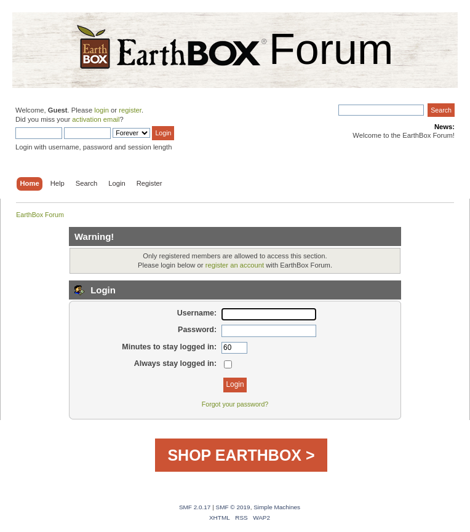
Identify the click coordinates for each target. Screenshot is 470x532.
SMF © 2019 (233, 507)
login (101, 110)
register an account (234, 265)
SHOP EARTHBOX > (240, 455)
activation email (95, 119)
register (130, 110)
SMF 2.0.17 (195, 507)
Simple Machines (276, 507)
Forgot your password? (235, 404)
